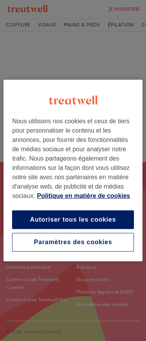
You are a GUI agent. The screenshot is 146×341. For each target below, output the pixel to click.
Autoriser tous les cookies (73, 219)
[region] (73, 171)
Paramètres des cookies (73, 242)
